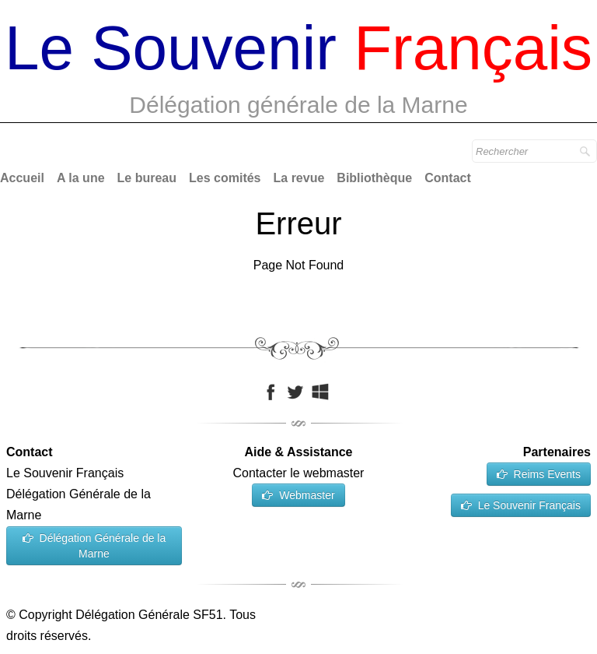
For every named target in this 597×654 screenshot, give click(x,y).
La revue (299, 178)
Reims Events (539, 474)
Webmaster (298, 495)
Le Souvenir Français (521, 505)
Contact (447, 178)
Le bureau (146, 178)
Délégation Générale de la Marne (94, 546)
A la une (81, 178)
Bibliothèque (374, 178)
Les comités (224, 178)
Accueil (22, 178)
